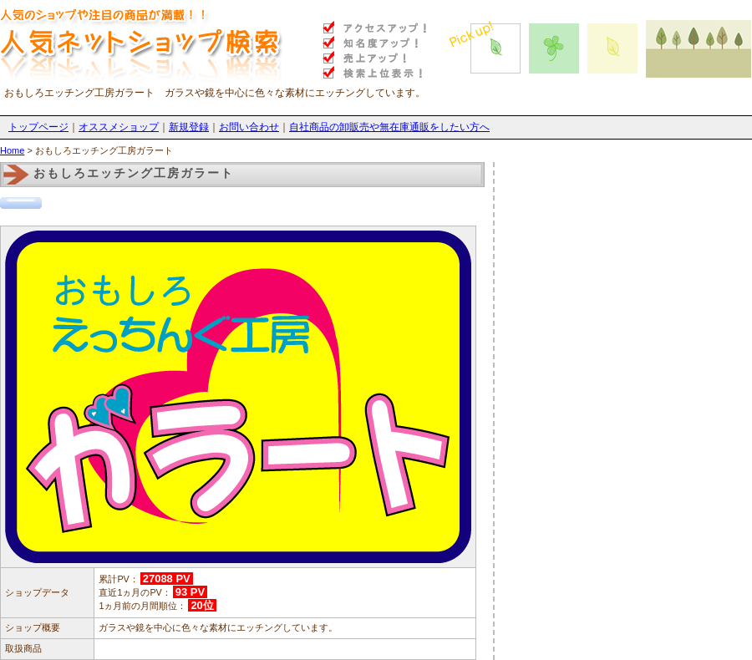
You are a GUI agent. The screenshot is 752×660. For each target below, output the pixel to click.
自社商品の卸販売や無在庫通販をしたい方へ (389, 127)
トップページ (38, 127)
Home (12, 150)
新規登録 (189, 127)
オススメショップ (119, 127)
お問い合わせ (249, 127)
